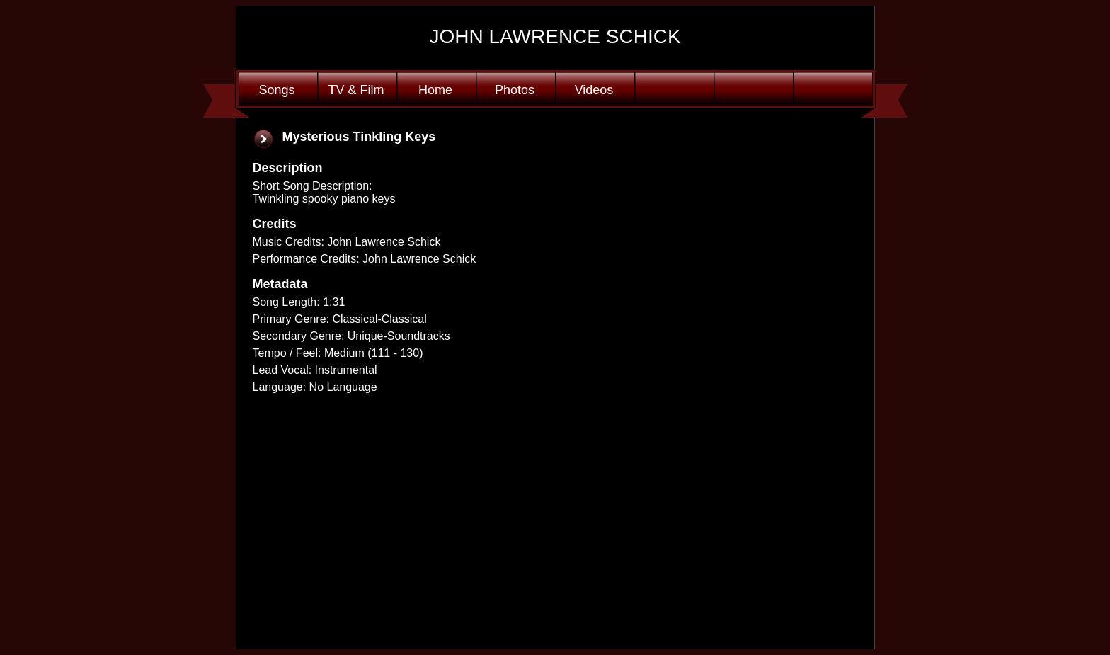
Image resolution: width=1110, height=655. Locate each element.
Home (435, 90)
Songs (276, 90)
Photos (514, 90)
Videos (594, 90)
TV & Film (356, 90)
